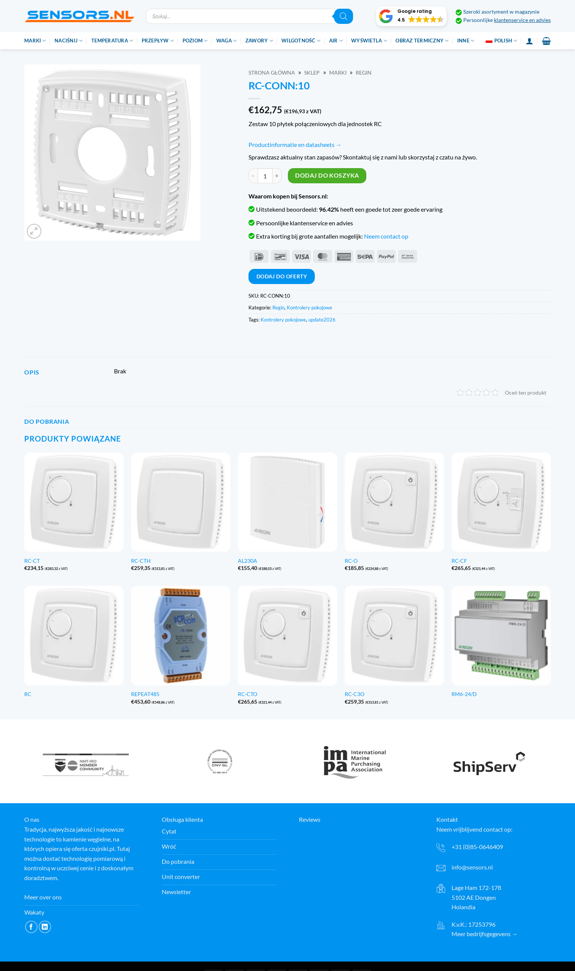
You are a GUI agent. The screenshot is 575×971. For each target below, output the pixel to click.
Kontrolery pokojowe (309, 307)
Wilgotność (300, 40)
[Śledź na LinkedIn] (45, 927)
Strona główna (271, 73)
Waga (226, 40)
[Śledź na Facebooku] (31, 927)
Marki (35, 40)
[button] (411, 16)
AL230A (247, 560)
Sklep (312, 73)
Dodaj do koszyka (327, 175)
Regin (364, 73)
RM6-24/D (464, 694)
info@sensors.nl (472, 867)
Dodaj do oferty (281, 276)
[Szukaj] (343, 16)
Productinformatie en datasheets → (295, 144)
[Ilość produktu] (265, 175)
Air (336, 40)
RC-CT (32, 560)
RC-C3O (354, 694)
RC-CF (459, 560)
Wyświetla (369, 40)
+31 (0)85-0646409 (477, 846)
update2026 (322, 320)
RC (27, 694)
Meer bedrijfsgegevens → (485, 933)
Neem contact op (386, 236)
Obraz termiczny (421, 40)
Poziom (195, 40)
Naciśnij (69, 40)
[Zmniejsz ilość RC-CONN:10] (253, 175)
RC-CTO (247, 694)
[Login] (529, 41)
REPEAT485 (145, 694)
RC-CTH (141, 560)
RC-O (351, 560)
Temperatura (112, 40)
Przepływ (158, 40)
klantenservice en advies (522, 20)
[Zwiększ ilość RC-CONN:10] (277, 175)
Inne (465, 40)
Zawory (259, 40)
